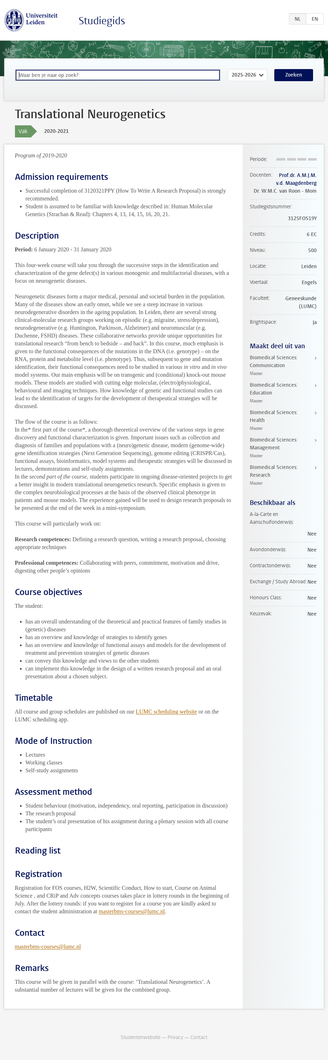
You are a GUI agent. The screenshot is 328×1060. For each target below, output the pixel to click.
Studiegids (102, 20)
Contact (198, 1037)
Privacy (175, 1037)
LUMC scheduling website (166, 712)
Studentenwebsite (140, 1037)
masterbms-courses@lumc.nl (132, 911)
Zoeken (293, 75)
